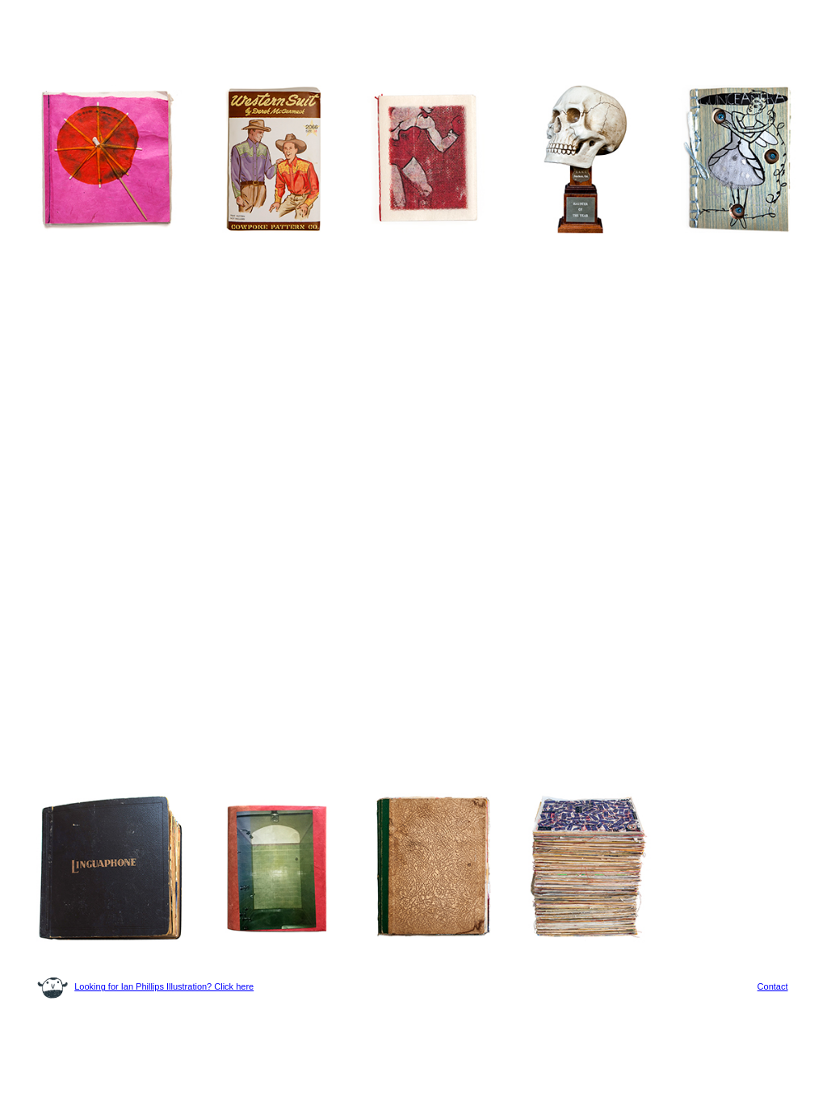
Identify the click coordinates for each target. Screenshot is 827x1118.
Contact (773, 986)
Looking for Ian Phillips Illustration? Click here (164, 986)
